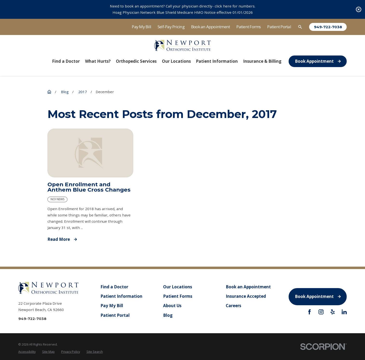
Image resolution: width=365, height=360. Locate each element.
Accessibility (27, 352)
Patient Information (121, 296)
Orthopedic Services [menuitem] (136, 61)
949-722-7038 (328, 27)
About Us (172, 305)
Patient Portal (279, 26)
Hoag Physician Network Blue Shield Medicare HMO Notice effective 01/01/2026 (183, 12)
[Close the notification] (358, 9)
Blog (168, 315)
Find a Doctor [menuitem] (66, 61)
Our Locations (177, 287)
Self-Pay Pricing (171, 26)
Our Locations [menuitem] (176, 61)
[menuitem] (27, 351)
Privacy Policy (70, 352)
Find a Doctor (114, 287)
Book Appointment (318, 61)
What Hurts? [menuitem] (98, 61)
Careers (233, 305)
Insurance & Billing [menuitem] (262, 61)
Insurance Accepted (246, 296)
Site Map (48, 352)
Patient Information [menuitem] (217, 61)
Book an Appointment (210, 26)
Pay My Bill (141, 26)
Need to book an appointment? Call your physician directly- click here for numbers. (182, 6)
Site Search (94, 352)
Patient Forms (248, 26)
